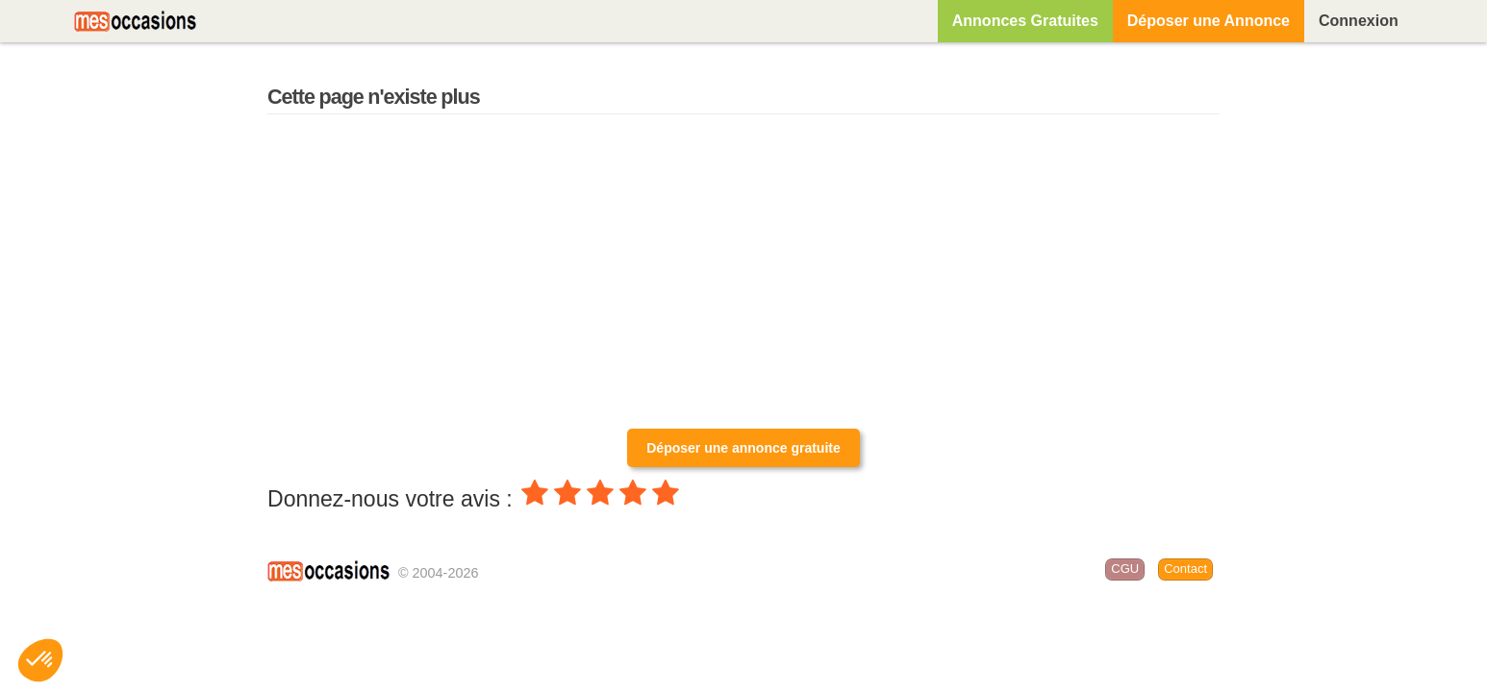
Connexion (1359, 20)
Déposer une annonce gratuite (743, 448)
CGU (1125, 568)
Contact (1185, 568)
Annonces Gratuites (1025, 20)
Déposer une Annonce (1208, 20)
